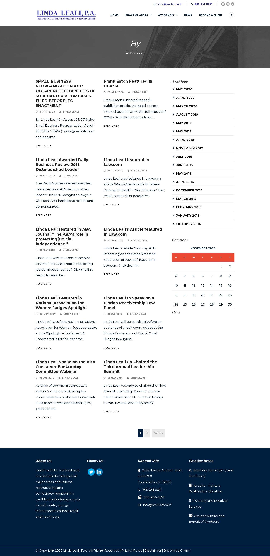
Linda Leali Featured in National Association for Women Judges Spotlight (61, 303)
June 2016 (184, 165)
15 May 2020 (47, 111)
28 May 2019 (115, 170)
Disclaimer (153, 550)
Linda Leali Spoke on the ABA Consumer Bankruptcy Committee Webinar (65, 367)
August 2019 (187, 114)
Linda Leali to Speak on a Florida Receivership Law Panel (129, 303)
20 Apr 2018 (115, 240)
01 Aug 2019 (47, 175)
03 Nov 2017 (47, 314)
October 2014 (188, 224)
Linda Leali (71, 111)
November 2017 (189, 148)
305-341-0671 (203, 4)
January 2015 (187, 215)
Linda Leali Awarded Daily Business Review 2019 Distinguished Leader (62, 165)
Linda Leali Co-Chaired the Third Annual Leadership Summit (130, 367)
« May (176, 312)
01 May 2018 (47, 250)
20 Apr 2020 (115, 92)
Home (114, 15)
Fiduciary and (203, 500)
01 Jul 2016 (114, 314)
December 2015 (189, 190)
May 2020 (184, 89)
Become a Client (176, 550)
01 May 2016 (115, 377)
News (188, 15)
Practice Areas (137, 15)
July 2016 (184, 156)
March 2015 (186, 199)
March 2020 (186, 106)
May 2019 (183, 123)
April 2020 (185, 97)
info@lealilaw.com (170, 4)
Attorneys (166, 15)
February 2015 (188, 207)
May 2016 (183, 173)
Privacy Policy (132, 550)
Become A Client (211, 15)
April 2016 (185, 182)
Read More (43, 145)
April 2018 (185, 140)
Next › (158, 433)
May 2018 (184, 131)
